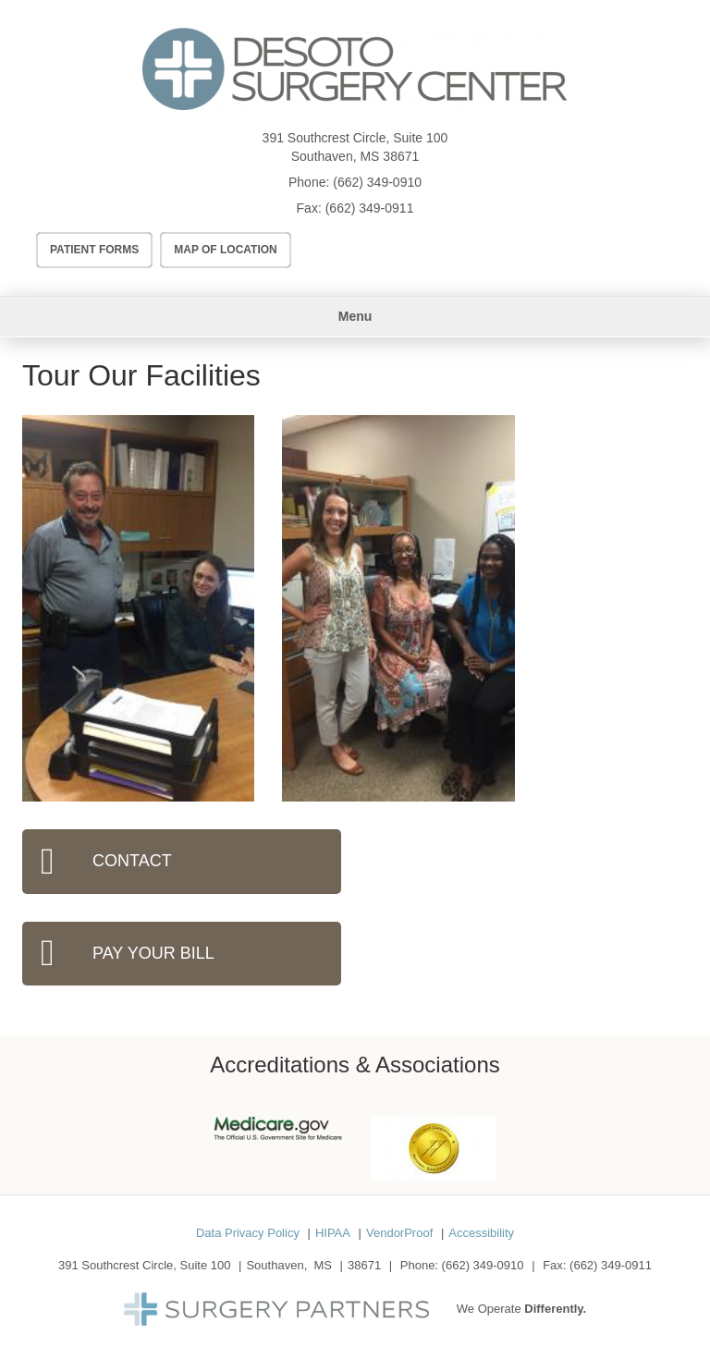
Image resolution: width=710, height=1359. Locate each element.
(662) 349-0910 (377, 182)
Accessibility (481, 1233)
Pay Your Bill (153, 953)
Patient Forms (94, 249)
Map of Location (225, 249)
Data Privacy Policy (248, 1233)
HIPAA (332, 1233)
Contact (132, 860)
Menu (355, 316)
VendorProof (399, 1233)
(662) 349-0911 (369, 208)
